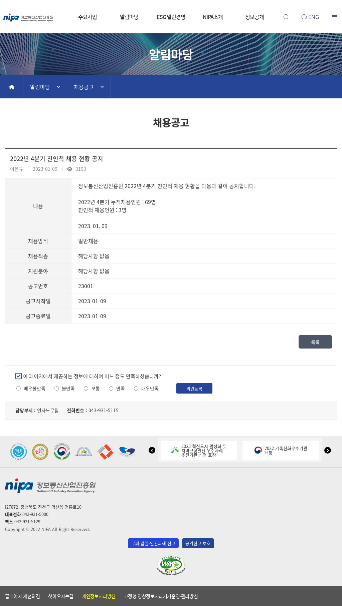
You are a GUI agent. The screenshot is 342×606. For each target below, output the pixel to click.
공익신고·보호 (198, 543)
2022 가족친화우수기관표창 (280, 450)
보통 (95, 388)
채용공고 (84, 87)
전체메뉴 (335, 16)
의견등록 (194, 388)
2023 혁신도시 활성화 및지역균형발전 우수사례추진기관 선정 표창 (199, 450)
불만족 (68, 388)
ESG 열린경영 (171, 17)
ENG (313, 16)
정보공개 (254, 17)
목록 (315, 342)
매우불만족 (34, 388)
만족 (120, 388)
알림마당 (129, 17)
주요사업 (87, 17)
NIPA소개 (212, 17)
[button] (152, 450)
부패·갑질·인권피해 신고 (153, 543)
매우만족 (150, 388)
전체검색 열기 (286, 16)
